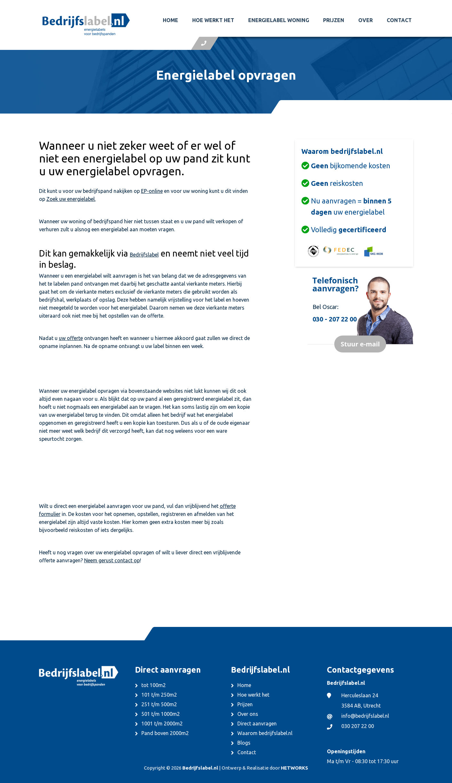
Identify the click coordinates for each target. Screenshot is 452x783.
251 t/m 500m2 (159, 704)
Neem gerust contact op (112, 560)
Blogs (243, 743)
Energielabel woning (278, 20)
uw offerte (71, 338)
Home (170, 20)
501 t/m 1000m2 (160, 714)
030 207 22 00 (357, 726)
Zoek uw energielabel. (71, 199)
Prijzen (333, 20)
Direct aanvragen (257, 723)
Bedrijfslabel (144, 254)
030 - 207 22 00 (335, 319)
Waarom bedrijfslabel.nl (264, 733)
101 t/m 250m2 (159, 695)
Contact (399, 20)
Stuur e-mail (360, 344)
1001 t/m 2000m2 (162, 723)
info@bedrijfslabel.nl (365, 716)
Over (365, 20)
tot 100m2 (153, 685)
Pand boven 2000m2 (165, 733)
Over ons (247, 714)
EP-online (152, 191)
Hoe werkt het (213, 20)
